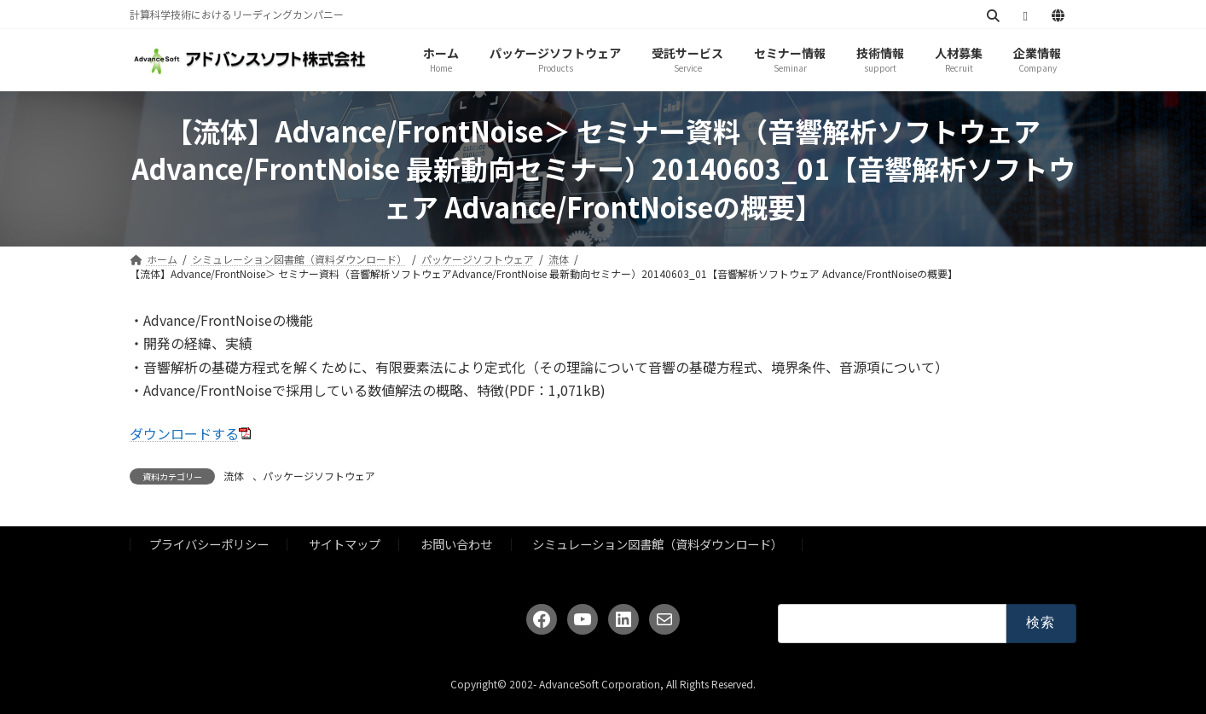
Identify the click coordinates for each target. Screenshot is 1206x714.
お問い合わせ (456, 545)
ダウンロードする (184, 433)
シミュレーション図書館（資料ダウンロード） (657, 545)
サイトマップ (344, 545)
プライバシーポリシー (209, 545)
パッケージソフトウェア (319, 475)
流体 (233, 475)
